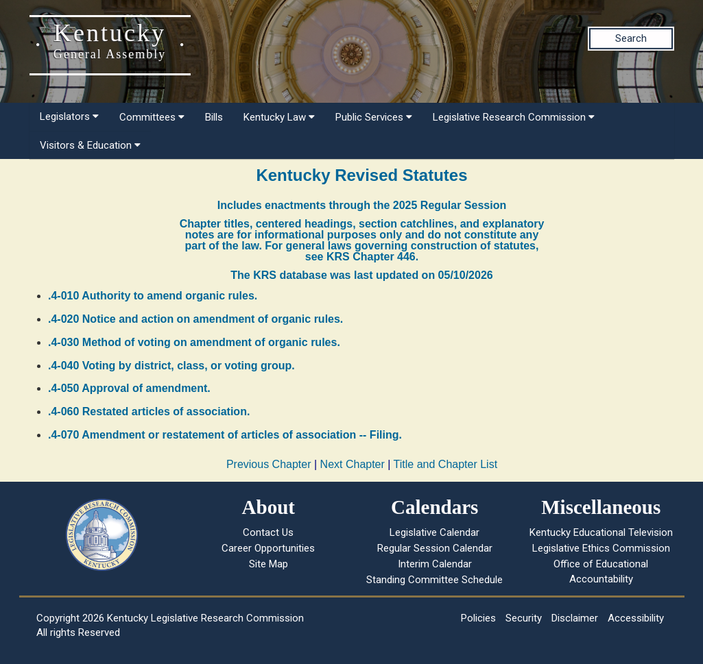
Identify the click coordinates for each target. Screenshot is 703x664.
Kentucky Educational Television (601, 532)
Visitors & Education (90, 145)
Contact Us (268, 532)
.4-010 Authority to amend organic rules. (152, 296)
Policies (478, 618)
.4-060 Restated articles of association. (149, 411)
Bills (214, 117)
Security (523, 618)
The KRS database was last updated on (361, 275)
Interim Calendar (435, 564)
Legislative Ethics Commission (601, 548)
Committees (151, 117)
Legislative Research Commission (514, 117)
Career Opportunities (268, 548)
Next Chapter (352, 464)
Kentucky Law (279, 117)
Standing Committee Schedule (434, 580)
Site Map (268, 564)
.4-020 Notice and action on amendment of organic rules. (195, 319)
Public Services (373, 117)
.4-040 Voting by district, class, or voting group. (171, 365)
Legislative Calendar (434, 532)
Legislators (69, 116)
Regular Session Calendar (434, 548)
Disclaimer (574, 618)
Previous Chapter (268, 464)
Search (631, 38)
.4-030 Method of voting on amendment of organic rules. (194, 342)
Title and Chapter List (445, 464)
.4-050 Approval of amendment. (129, 388)
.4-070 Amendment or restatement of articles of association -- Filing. (225, 435)
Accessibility (636, 618)
